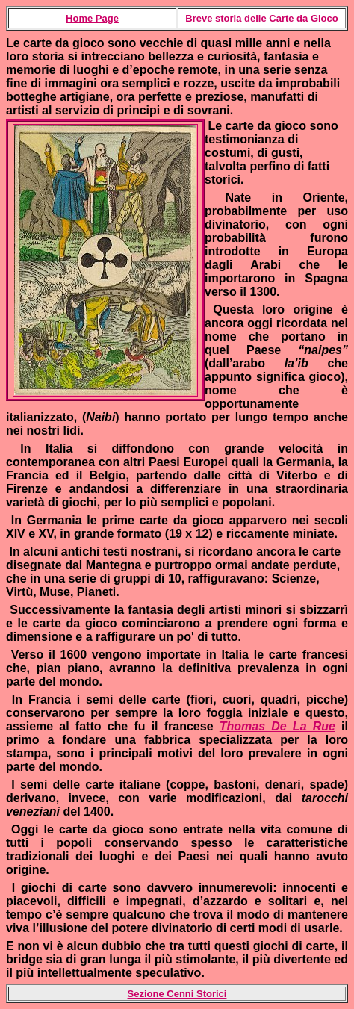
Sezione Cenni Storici (177, 993)
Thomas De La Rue (277, 726)
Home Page (92, 18)
